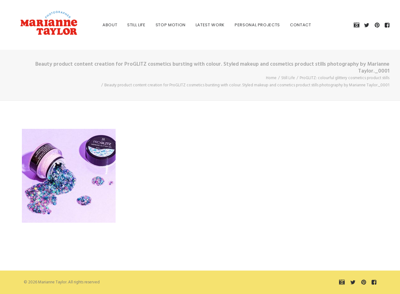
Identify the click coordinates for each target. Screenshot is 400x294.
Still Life (129, 25)
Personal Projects (250, 25)
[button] (358, 25)
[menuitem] (103, 25)
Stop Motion (164, 25)
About (103, 25)
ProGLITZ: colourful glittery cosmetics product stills (344, 78)
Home (271, 78)
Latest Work (203, 25)
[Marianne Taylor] (40, 24)
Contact (293, 25)
